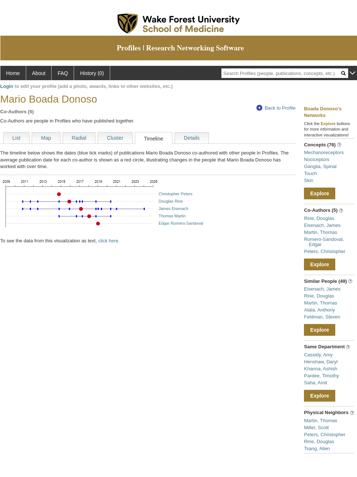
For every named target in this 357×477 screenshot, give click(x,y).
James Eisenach (174, 208)
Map (46, 138)
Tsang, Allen (317, 448)
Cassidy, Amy (318, 354)
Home (13, 73)
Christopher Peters (176, 194)
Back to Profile (275, 108)
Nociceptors (316, 159)
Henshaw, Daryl (320, 361)
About (39, 73)
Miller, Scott (316, 427)
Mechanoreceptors (324, 152)
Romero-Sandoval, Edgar (324, 241)
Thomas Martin (172, 216)
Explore (319, 193)
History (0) (92, 73)
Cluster (115, 138)
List (17, 138)
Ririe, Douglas (319, 218)
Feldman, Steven (322, 317)
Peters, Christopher (324, 251)
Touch (310, 173)
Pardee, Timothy (321, 375)
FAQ (62, 73)
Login (6, 86)
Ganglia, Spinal (320, 166)
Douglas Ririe (171, 201)
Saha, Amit (315, 382)
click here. (109, 240)
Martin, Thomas (320, 232)
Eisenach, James (322, 225)
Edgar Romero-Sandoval (181, 223)
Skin (308, 180)
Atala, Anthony (319, 310)
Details (192, 138)
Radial (79, 138)
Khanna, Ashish (320, 368)
